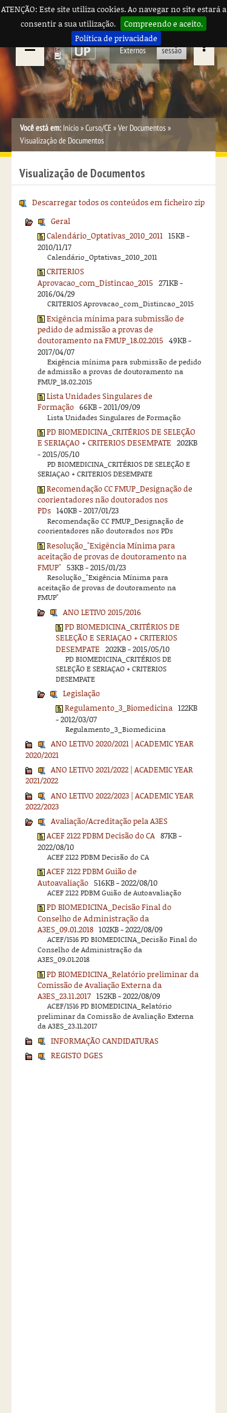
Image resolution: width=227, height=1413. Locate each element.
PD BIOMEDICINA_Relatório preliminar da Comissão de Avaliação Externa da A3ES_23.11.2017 (118, 985)
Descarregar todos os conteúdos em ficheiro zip (118, 202)
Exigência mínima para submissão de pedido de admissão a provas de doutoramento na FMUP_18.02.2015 (111, 329)
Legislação (81, 693)
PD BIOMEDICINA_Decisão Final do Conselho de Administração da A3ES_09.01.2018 (104, 918)
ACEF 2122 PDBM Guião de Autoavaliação (87, 877)
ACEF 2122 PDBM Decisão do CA (101, 835)
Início (71, 128)
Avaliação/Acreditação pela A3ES (109, 820)
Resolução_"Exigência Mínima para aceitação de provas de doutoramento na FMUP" (112, 556)
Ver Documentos (142, 128)
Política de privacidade (116, 38)
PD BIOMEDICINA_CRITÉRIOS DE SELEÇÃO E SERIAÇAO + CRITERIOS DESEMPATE (117, 437)
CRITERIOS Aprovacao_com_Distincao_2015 (95, 277)
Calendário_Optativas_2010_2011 (105, 235)
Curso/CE (98, 128)
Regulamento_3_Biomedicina (119, 707)
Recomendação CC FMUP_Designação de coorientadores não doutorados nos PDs (115, 499)
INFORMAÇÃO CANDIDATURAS (105, 1040)
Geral (60, 221)
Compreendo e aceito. (163, 23)
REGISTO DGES (77, 1055)
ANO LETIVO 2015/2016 (102, 612)
